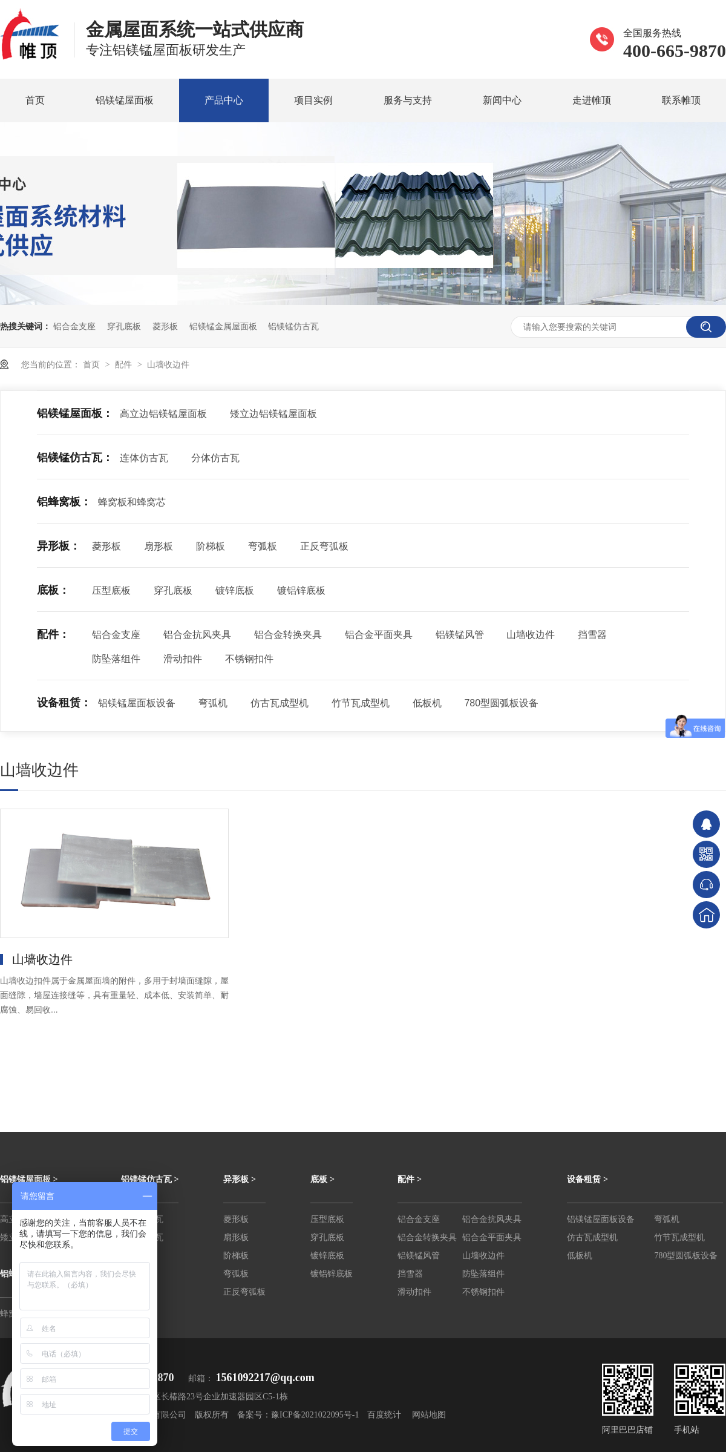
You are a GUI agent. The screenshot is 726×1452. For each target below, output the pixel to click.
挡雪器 (592, 634)
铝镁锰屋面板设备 (136, 703)
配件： (53, 634)
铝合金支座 (74, 326)
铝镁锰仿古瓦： (75, 458)
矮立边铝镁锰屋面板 (273, 414)
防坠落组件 (116, 659)
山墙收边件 (168, 364)
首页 (35, 100)
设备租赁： (64, 703)
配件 (124, 364)
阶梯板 (210, 546)
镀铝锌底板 (301, 590)
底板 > (322, 1179)
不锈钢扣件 (249, 659)
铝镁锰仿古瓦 (293, 326)
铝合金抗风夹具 (197, 634)
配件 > (409, 1179)
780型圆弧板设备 (501, 703)
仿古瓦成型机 (279, 703)
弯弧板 (262, 546)
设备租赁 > (587, 1179)
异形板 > (239, 1179)
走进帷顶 (591, 100)
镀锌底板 (234, 590)
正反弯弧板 (324, 546)
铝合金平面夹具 (379, 634)
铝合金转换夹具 (288, 634)
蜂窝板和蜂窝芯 (132, 502)
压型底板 (111, 590)
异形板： (58, 546)
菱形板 (165, 326)
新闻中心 (502, 100)
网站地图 (429, 1414)
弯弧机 (212, 703)
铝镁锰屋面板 (125, 100)
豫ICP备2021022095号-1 (315, 1414)
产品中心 (223, 100)
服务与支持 (408, 100)
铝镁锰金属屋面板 (223, 326)
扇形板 (158, 546)
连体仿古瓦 (144, 458)
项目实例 (313, 100)
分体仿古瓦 (215, 458)
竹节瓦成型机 (361, 703)
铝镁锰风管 (460, 634)
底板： (53, 590)
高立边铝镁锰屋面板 (163, 414)
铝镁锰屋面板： (75, 413)
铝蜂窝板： (64, 502)
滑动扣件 (182, 659)
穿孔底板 (124, 326)
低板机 (427, 703)
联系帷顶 (681, 100)
